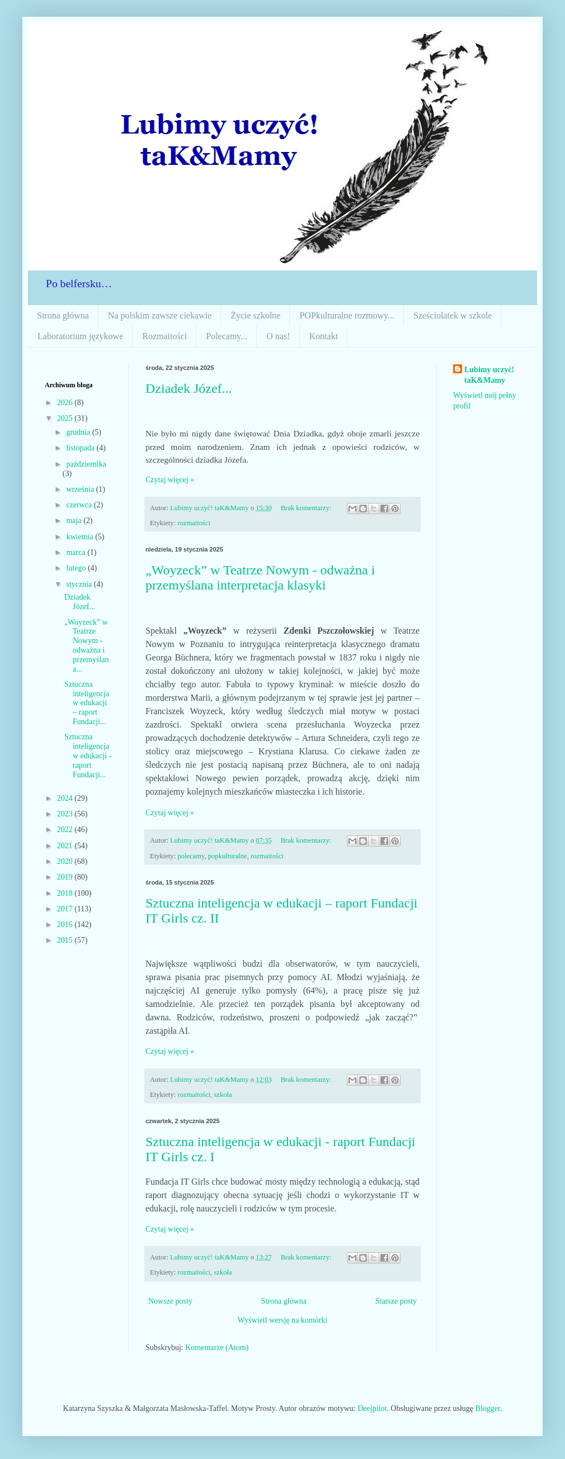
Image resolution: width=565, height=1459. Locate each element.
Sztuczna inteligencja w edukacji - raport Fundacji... (87, 755)
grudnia (79, 432)
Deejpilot (372, 1408)
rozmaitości (193, 523)
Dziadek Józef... (188, 388)
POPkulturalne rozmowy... (346, 315)
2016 (66, 924)
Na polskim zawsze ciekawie (159, 315)
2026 (66, 402)
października (86, 464)
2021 (66, 846)
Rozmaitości (164, 336)
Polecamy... (226, 336)
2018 (66, 893)
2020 (66, 861)
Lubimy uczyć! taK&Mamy (489, 375)
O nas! (278, 336)
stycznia (79, 584)
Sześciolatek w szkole (452, 315)
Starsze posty (396, 1301)
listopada (81, 448)
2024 (66, 798)
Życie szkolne (255, 315)
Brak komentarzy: (307, 508)
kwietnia (80, 537)
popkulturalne (227, 856)
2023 (66, 814)
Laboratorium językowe (80, 336)
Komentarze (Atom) (216, 1347)
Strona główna (63, 315)
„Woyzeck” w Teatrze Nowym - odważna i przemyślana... (86, 645)
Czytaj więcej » (169, 480)
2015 (66, 940)
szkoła (223, 1095)
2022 (66, 829)
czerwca (79, 505)
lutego (77, 568)
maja (74, 520)
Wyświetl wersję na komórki (283, 1320)
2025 (66, 418)
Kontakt (323, 336)
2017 (66, 909)
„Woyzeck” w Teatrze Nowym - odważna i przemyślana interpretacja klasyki (260, 577)
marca (76, 552)
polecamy (190, 856)
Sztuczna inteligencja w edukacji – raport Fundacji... (86, 703)
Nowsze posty (170, 1301)
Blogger (487, 1408)
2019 (66, 877)
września (81, 489)
